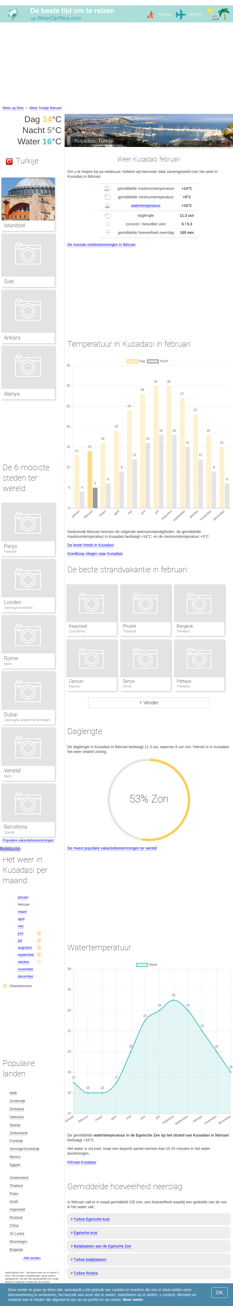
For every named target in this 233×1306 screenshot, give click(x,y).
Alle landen (32, 1258)
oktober (23, 962)
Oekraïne (17, 1117)
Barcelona (15, 827)
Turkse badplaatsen (90, 1259)
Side (9, 281)
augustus (25, 947)
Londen (12, 602)
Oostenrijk (17, 1101)
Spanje (9, 832)
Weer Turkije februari (46, 108)
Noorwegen (19, 1241)
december (25, 976)
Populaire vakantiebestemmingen (28, 840)
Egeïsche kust (85, 1233)
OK (219, 1292)
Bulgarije (16, 1249)
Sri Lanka (17, 1233)
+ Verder (148, 702)
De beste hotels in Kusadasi (90, 545)
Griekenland (19, 1178)
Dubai (10, 714)
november (25, 969)
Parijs (10, 546)
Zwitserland (18, 1133)
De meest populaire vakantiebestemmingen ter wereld (112, 848)
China (14, 1225)
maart (22, 912)
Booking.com (10, 848)
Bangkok (185, 626)
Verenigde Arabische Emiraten (27, 720)
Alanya (12, 394)
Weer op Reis (13, 108)
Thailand (16, 1186)
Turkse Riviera (86, 1273)
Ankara (12, 337)
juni (20, 933)
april (21, 919)
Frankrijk (10, 552)
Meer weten (133, 1299)
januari (23, 897)
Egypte (15, 1165)
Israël (14, 1201)
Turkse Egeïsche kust (92, 1219)
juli (20, 940)
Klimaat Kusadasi (81, 1162)
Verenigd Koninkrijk (18, 608)
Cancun (76, 681)
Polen (14, 1194)
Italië (7, 664)
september (26, 955)
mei (21, 926)
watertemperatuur (146, 205)
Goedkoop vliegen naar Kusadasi (94, 553)
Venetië (12, 770)
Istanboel (14, 225)
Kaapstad (78, 626)
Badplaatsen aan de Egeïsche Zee (102, 1246)
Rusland (16, 1217)
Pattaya (184, 681)
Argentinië (17, 1209)
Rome (11, 658)
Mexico (15, 1157)
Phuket (129, 626)
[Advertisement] (116, 65)
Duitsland (17, 1109)
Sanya (129, 681)
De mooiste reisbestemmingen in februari (101, 244)
